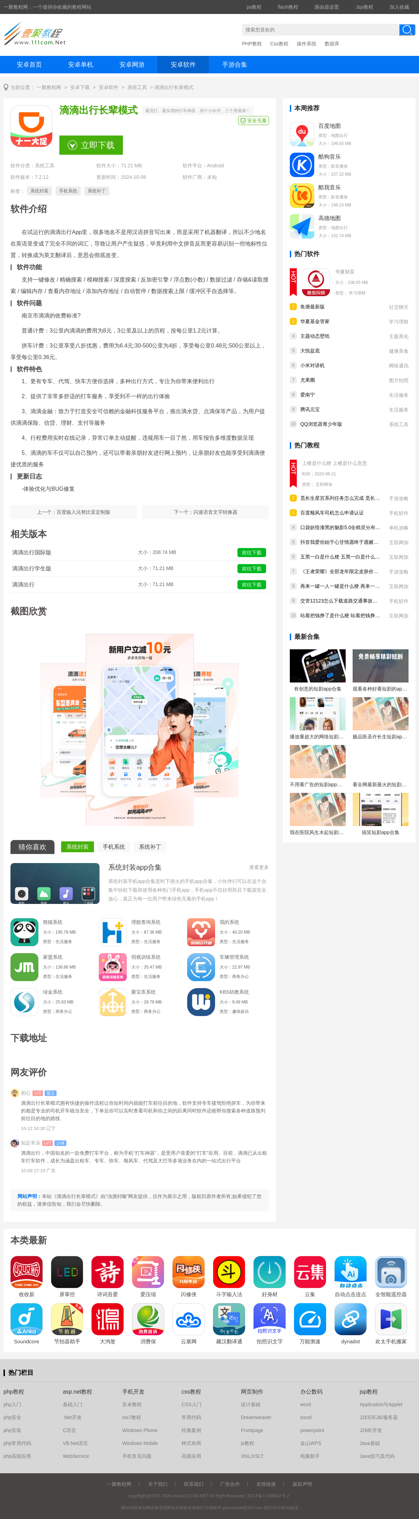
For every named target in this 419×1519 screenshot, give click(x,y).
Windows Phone (139, 1430)
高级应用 (191, 1456)
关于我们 (158, 1484)
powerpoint (312, 1430)
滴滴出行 (23, 584)
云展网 (189, 1341)
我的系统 (229, 922)
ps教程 (254, 7)
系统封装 (39, 190)
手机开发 (133, 1392)
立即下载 (98, 145)
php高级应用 (17, 1456)
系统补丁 (97, 190)
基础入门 (72, 1404)
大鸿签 (108, 1341)
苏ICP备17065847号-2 (268, 1496)
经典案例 (191, 1430)
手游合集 (234, 64)
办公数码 (311, 1392)
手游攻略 (399, 498)
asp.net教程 (77, 1392)
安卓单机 (80, 64)
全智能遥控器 (391, 1294)
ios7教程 (131, 1417)
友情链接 (266, 1484)
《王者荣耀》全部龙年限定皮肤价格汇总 (344, 571)
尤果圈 (307, 380)
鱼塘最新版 (312, 306)
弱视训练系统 (146, 957)
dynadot (350, 1341)
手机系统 (68, 190)
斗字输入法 (229, 1294)
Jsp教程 (364, 7)
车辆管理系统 (234, 957)
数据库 (332, 43)
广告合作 (230, 1484)
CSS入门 (191, 1404)
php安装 (12, 1430)
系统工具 (137, 87)
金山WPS (310, 1443)
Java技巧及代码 (377, 1456)
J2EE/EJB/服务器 (379, 1417)
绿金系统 (53, 992)
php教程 (13, 1392)
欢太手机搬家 (391, 1341)
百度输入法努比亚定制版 (83, 512)
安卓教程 (132, 1404)
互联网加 (324, 484)
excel (306, 1417)
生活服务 (399, 395)
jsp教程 (369, 1392)
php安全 (12, 1417)
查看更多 (259, 867)
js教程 (247, 1443)
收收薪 (27, 1294)
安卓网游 (132, 64)
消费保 (148, 1341)
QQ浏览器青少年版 (321, 424)
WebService (76, 1456)
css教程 (191, 1392)
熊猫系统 (53, 922)
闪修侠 (189, 1294)
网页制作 (252, 1392)
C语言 (69, 1430)
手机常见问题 (137, 1456)
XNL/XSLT (252, 1456)
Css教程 (279, 43)
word (305, 1404)
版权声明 (302, 1484)
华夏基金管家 (315, 321)
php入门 (12, 1404)
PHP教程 (252, 43)
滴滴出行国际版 (31, 552)
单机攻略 (399, 528)
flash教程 (288, 7)
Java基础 (370, 1443)
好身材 (270, 1294)
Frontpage (252, 1430)
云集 (310, 1294)
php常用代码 (17, 1443)
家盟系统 (53, 957)
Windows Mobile (140, 1443)
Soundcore (26, 1341)
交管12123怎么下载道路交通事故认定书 (343, 601)
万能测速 (310, 1341)
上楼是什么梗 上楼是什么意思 (334, 463)
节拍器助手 (67, 1341)
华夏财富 (345, 272)
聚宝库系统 (143, 992)
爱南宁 (307, 394)
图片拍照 (399, 380)
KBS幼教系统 (234, 992)
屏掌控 (67, 1294)
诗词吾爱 (107, 1294)
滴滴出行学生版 (31, 568)
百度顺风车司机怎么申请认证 (332, 513)
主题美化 (399, 336)
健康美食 (399, 351)
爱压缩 (148, 1294)
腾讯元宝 (310, 409)
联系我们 (194, 1484)
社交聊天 (399, 307)
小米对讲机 (312, 365)
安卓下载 (80, 87)
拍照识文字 (270, 1341)
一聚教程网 (49, 87)
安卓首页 (29, 64)
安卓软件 (183, 64)
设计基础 (250, 1404)
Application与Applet (381, 1404)
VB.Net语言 (75, 1443)
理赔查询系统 (146, 922)
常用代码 (191, 1417)
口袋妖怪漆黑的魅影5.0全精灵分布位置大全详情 (352, 527)
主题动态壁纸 (315, 336)
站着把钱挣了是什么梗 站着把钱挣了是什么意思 (352, 615)
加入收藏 (399, 7)
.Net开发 (72, 1417)
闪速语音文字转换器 (215, 512)
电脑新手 (310, 1456)
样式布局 (191, 1443)
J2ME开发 (371, 1430)
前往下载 (252, 552)
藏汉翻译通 (229, 1341)
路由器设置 (327, 7)
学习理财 (357, 293)
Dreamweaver (256, 1417)
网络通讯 (399, 365)
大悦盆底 (310, 350)
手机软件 (399, 513)
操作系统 (306, 43)
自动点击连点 (350, 1294)
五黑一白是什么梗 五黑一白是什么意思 (342, 557)
